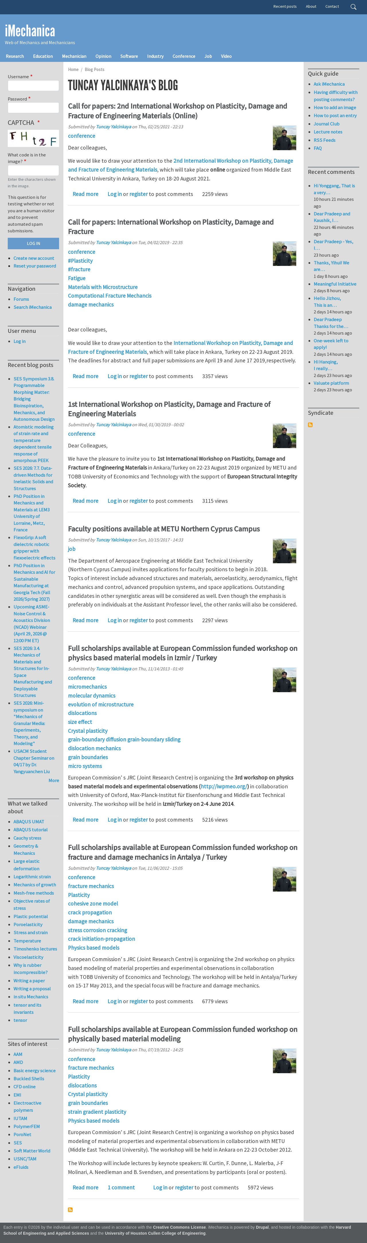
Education (43, 56)
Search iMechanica (32, 307)
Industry (155, 56)
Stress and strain (30, 932)
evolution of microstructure (101, 704)
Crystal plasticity (88, 730)
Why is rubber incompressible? (30, 968)
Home (73, 69)
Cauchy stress (27, 838)
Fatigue (76, 278)
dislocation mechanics (94, 748)
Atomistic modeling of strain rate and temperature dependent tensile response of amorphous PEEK (33, 444)
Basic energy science (34, 1070)
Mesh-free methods (33, 893)
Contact (332, 6)
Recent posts (285, 6)
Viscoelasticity (28, 957)
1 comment (121, 1187)
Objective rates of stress (31, 904)
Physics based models (93, 947)
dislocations (82, 713)
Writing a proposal (32, 988)
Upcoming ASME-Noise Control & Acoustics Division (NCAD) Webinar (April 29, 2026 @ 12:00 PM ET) (31, 624)
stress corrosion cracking (97, 930)
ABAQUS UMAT (28, 821)
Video (226, 56)
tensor (20, 1020)
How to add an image (335, 107)
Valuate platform (331, 383)
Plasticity (79, 894)
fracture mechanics (91, 886)
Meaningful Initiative (335, 284)
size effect (80, 721)
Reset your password (34, 266)
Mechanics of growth (34, 884)
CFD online (24, 1086)
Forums (21, 299)
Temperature (27, 941)
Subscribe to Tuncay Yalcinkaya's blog (70, 1209)
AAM (17, 1054)
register (138, 194)
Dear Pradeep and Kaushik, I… (332, 217)
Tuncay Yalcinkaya (113, 126)
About (311, 6)
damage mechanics (91, 304)
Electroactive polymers (27, 1106)
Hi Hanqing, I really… (326, 365)
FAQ (318, 148)
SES (17, 1143)
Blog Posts (94, 69)
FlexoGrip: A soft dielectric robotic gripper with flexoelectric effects (34, 547)
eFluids (20, 1167)
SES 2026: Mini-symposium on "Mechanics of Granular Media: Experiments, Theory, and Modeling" (29, 723)
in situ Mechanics (30, 996)
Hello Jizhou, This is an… (327, 301)
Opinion (103, 56)
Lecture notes (328, 132)
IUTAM (20, 1118)
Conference (184, 56)
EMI (17, 1095)
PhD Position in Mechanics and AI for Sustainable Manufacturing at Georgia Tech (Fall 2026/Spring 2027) (34, 582)
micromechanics (87, 686)
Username (18, 76)
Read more (85, 194)
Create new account (33, 258)
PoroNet (22, 1134)
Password (17, 99)
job (71, 548)
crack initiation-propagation (101, 938)
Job (208, 56)
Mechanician (74, 56)
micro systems (85, 766)
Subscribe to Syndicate (310, 425)
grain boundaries (88, 757)
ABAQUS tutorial (30, 829)
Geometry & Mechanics (25, 849)
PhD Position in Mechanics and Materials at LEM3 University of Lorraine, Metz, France (31, 513)
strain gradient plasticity (97, 1111)
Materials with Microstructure (103, 287)
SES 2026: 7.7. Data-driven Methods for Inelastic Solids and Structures (33, 478)
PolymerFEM (26, 1126)
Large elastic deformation (26, 864)
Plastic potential (30, 916)
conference (81, 135)
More (53, 780)
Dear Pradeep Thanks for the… (331, 322)
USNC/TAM (24, 1159)
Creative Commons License (179, 1227)
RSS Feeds (324, 140)
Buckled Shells (28, 1078)
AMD (18, 1062)
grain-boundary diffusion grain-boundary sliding (124, 739)
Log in (115, 194)
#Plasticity (80, 260)
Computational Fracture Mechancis (109, 295)
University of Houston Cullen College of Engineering (155, 1233)
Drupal (262, 1227)
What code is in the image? (27, 158)
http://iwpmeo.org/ (224, 786)
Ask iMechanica (329, 84)
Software (129, 56)
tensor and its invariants (27, 1008)
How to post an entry (335, 115)
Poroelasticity (27, 924)
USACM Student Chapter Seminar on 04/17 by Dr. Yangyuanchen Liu (33, 761)
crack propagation (90, 912)
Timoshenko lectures (35, 949)
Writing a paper (29, 980)
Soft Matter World (31, 1151)
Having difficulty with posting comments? (336, 96)
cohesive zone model (93, 903)
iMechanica (30, 31)
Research (15, 56)
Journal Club (326, 124)
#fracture (79, 269)
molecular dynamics (91, 695)
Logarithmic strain (32, 876)
